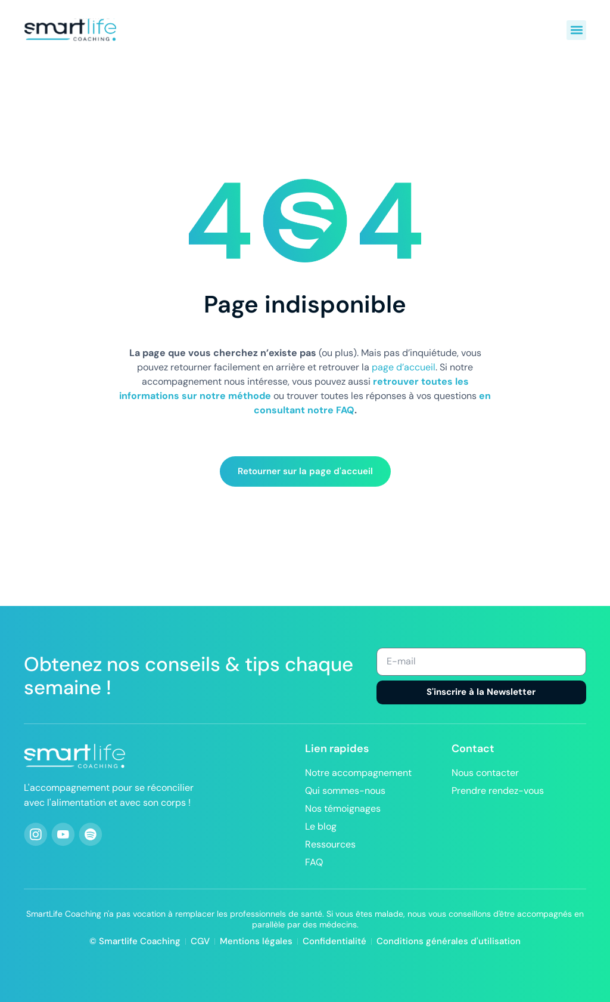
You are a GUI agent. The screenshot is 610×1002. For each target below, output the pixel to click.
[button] (576, 30)
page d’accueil (403, 367)
